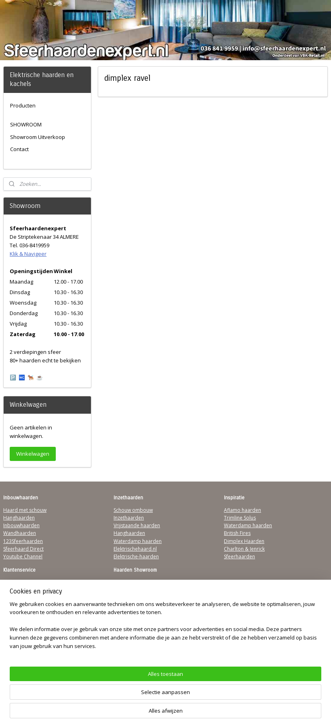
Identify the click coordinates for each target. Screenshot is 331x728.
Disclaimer (15, 613)
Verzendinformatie (24, 590)
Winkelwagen (32, 453)
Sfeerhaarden (239, 556)
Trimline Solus (240, 517)
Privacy (11, 605)
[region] (112, 689)
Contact (19, 149)
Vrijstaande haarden (137, 525)
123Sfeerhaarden (23, 541)
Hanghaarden (19, 517)
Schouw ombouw (133, 510)
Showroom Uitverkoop (37, 137)
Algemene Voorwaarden (31, 582)
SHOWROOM (26, 124)
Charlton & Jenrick (244, 548)
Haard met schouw (24, 510)
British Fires (237, 533)
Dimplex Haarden (244, 541)
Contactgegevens (23, 598)
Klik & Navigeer (28, 253)
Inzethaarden (129, 517)
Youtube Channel (22, 556)
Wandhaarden (19, 533)
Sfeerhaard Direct (23, 548)
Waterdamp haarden (138, 541)
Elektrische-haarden (136, 556)
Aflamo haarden (242, 510)
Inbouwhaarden (21, 525)
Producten (23, 105)
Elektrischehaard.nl (135, 548)
